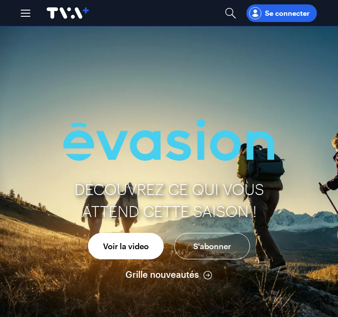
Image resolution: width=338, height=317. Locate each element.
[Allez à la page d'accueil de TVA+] (68, 13)
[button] (25, 13)
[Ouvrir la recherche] (230, 13)
